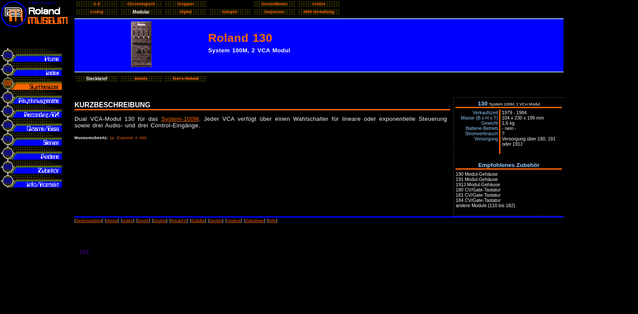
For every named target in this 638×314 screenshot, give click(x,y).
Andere (234, 220)
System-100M (180, 119)
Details (141, 78)
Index (127, 220)
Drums (159, 220)
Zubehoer (254, 220)
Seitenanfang (89, 220)
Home (112, 220)
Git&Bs (198, 220)
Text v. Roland (185, 78)
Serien (215, 220)
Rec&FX (179, 220)
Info (272, 220)
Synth (143, 220)
